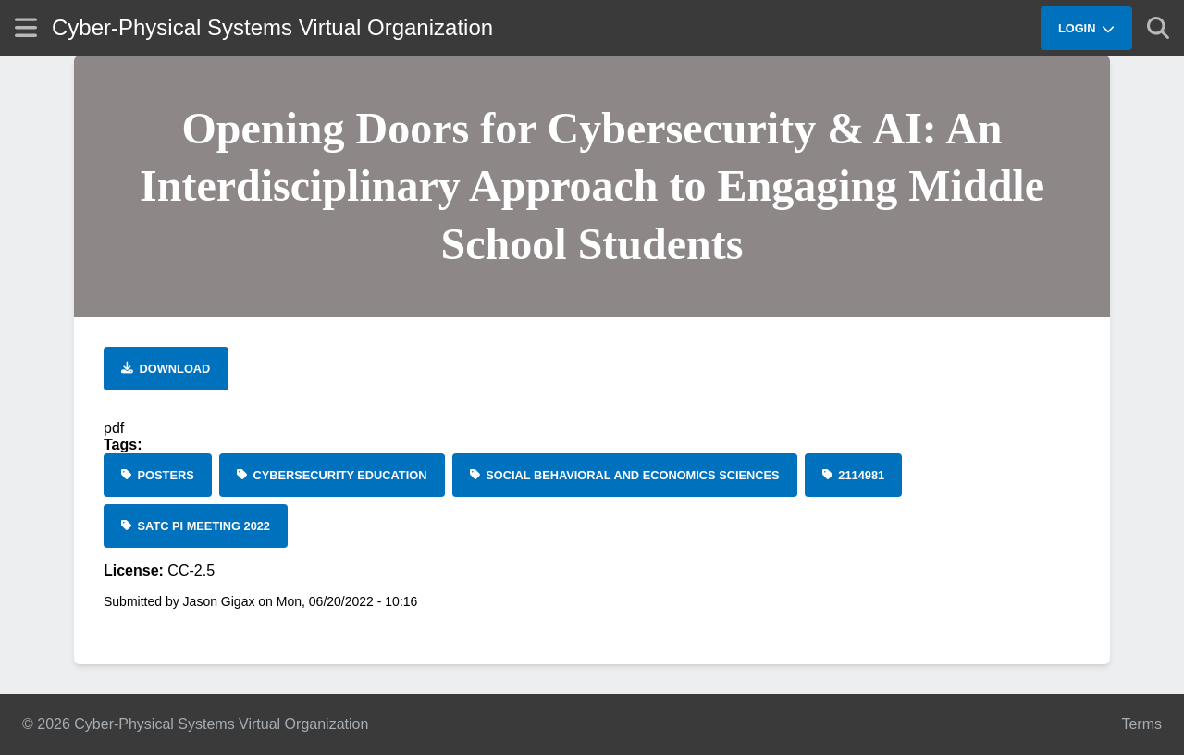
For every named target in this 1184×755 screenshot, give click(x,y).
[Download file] (166, 368)
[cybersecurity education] (332, 475)
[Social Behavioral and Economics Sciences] (624, 475)
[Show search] (1158, 28)
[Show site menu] (26, 27)
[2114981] (854, 475)
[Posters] (158, 475)
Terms (1141, 724)
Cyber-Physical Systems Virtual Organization (272, 27)
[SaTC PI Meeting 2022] (196, 526)
